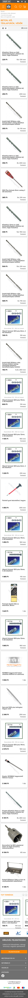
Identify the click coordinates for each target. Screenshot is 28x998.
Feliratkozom (14, 952)
